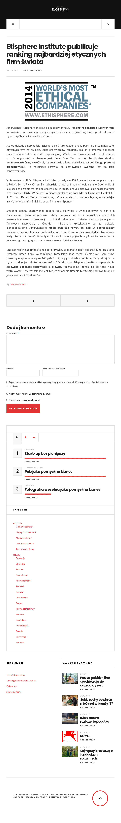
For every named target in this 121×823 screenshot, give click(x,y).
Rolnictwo (21, 620)
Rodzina (20, 614)
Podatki (20, 586)
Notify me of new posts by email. (25, 399)
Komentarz (12, 333)
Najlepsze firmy (33, 70)
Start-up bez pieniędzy (45, 453)
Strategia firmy (13, 691)
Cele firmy (11, 686)
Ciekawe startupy (24, 526)
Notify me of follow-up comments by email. (30, 393)
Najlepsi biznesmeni (26, 532)
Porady (19, 591)
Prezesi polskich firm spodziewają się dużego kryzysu (95, 681)
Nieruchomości (23, 580)
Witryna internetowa (53, 368)
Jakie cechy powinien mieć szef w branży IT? (96, 701)
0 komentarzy (87, 689)
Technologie (22, 625)
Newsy (16, 554)
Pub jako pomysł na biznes (48, 471)
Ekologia (20, 563)
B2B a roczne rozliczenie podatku (94, 720)
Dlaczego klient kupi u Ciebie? (21, 680)
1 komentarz (31, 497)
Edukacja (20, 558)
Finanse (19, 569)
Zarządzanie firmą (25, 549)
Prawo (19, 603)
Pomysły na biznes (34, 467)
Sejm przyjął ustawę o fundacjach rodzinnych (96, 754)
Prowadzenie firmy (25, 608)
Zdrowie (20, 642)
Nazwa (9, 368)
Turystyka (21, 636)
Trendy (19, 631)
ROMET (85, 736)
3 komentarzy (32, 462)
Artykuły (29, 449)
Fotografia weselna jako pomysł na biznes (62, 489)
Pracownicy (22, 597)
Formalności (22, 575)
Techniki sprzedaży (15, 675)
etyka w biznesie (18, 284)
